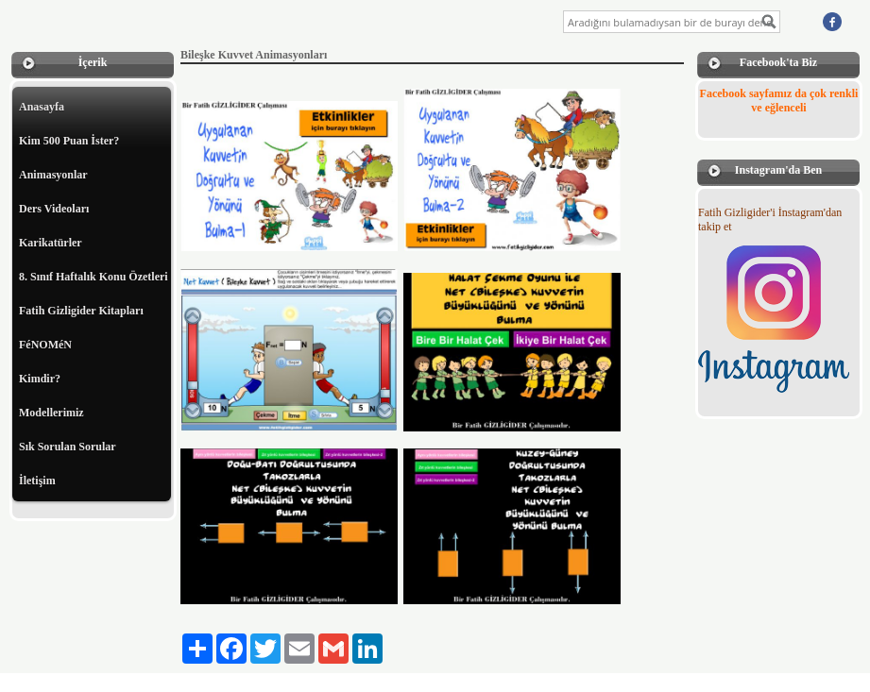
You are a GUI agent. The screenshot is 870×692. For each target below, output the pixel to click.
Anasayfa (41, 106)
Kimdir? (39, 378)
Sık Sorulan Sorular (67, 446)
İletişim (37, 480)
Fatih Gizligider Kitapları (81, 310)
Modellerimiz (51, 412)
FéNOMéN (45, 344)
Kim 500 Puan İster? (69, 140)
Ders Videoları (54, 208)
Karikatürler (50, 242)
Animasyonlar (53, 174)
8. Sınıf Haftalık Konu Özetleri (93, 276)
